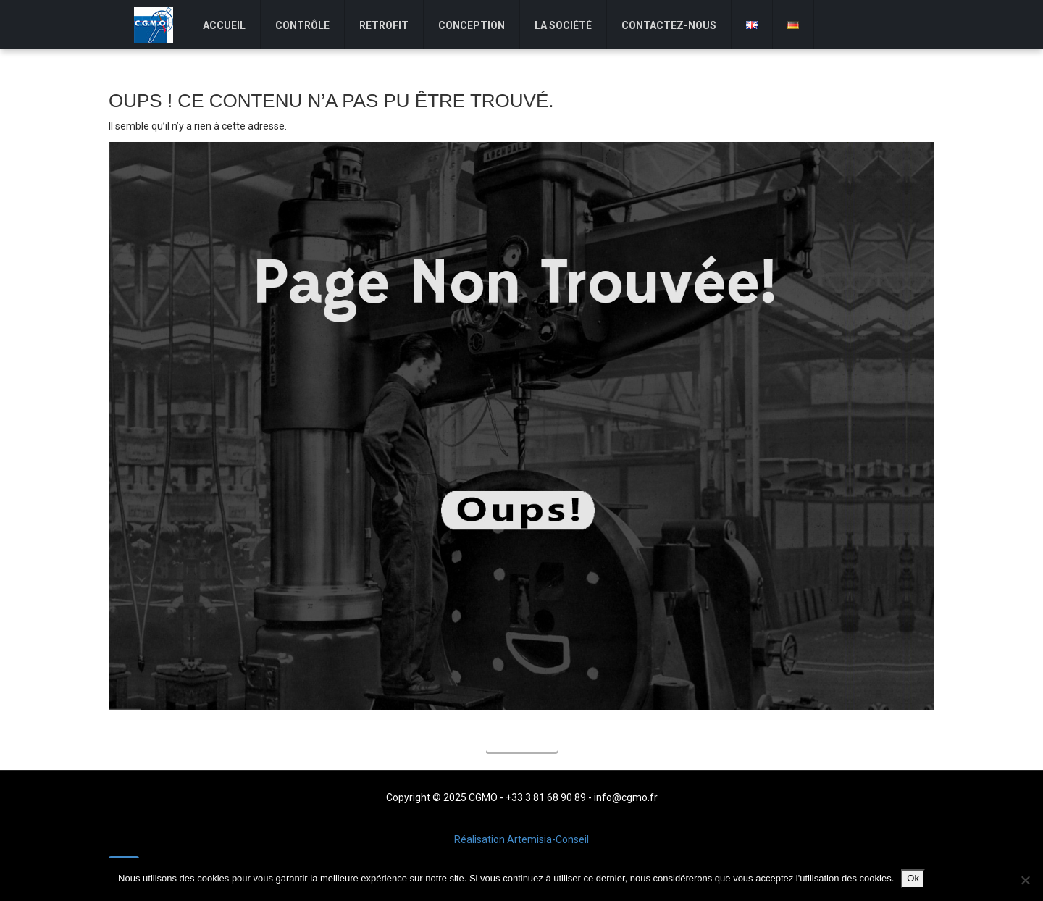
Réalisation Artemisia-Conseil (521, 839)
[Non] (1025, 880)
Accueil (521, 741)
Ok (913, 878)
